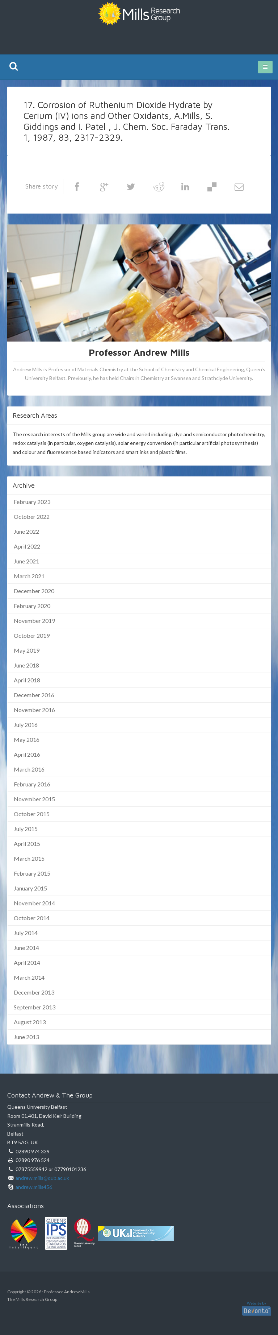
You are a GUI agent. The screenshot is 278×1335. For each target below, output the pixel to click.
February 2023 (32, 501)
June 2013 (26, 1036)
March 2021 (29, 576)
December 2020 (34, 590)
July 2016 (26, 724)
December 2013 (34, 992)
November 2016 (34, 709)
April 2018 (27, 680)
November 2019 (34, 620)
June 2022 (26, 531)
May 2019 (26, 650)
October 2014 (32, 917)
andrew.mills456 (34, 1187)
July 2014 (26, 932)
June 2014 (26, 947)
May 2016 (26, 739)
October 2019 (32, 635)
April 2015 (27, 843)
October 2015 (32, 813)
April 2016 (27, 754)
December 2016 (34, 694)
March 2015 (29, 858)
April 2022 (27, 546)
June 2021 (26, 561)
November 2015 (34, 798)
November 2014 (34, 903)
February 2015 (32, 873)
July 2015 (26, 828)
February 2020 (32, 605)
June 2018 (26, 665)
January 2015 (30, 888)
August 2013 (30, 1021)
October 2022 (32, 516)
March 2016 (29, 769)
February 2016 (32, 784)
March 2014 (29, 977)
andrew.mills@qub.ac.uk (42, 1178)
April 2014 (27, 962)
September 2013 (34, 1007)
